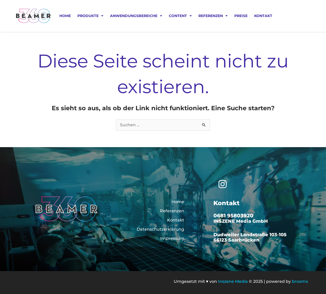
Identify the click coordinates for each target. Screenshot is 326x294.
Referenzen (172, 210)
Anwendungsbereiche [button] (136, 15)
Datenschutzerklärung (160, 229)
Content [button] (180, 15)
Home (65, 15)
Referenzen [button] (213, 15)
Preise (241, 15)
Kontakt (263, 15)
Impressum (172, 238)
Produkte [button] (90, 15)
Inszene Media (233, 281)
